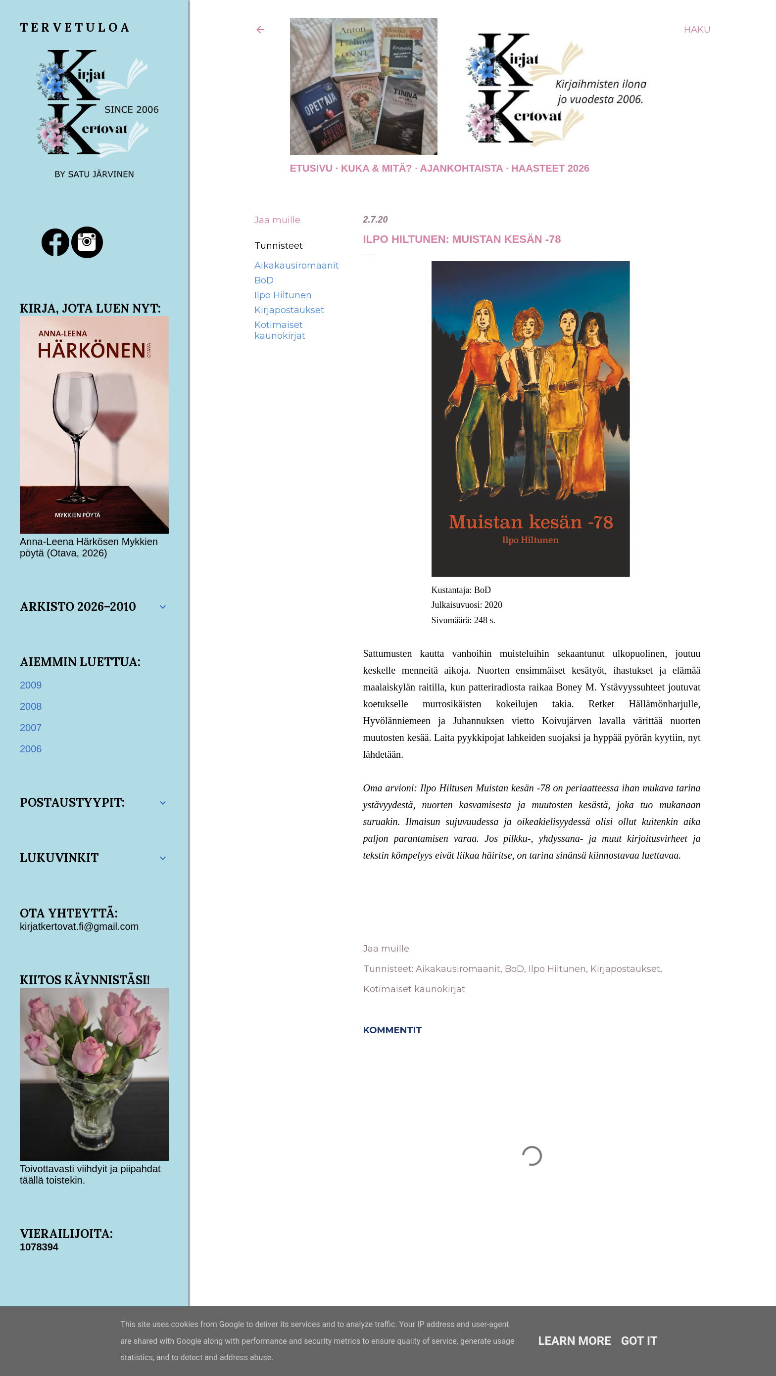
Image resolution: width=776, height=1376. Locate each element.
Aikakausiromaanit (296, 265)
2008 (31, 706)
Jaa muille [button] (277, 220)
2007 (31, 727)
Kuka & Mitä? (376, 168)
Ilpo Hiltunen (283, 295)
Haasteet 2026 (550, 168)
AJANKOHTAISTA (461, 168)
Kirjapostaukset (289, 310)
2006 (31, 748)
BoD (264, 280)
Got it (639, 1341)
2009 (31, 685)
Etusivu (311, 168)
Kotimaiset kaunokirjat (279, 330)
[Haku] (697, 30)
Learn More (574, 1341)
